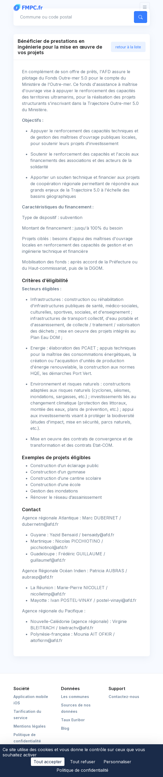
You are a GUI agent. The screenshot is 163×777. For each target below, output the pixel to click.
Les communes (75, 696)
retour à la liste (128, 47)
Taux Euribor (73, 720)
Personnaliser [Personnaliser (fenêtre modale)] (117, 761)
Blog (65, 728)
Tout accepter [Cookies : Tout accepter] (48, 761)
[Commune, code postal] (72, 17)
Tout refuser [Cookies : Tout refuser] (82, 761)
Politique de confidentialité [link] (82, 770)
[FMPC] (29, 7)
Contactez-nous (124, 696)
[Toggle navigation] (145, 7)
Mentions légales (29, 726)
